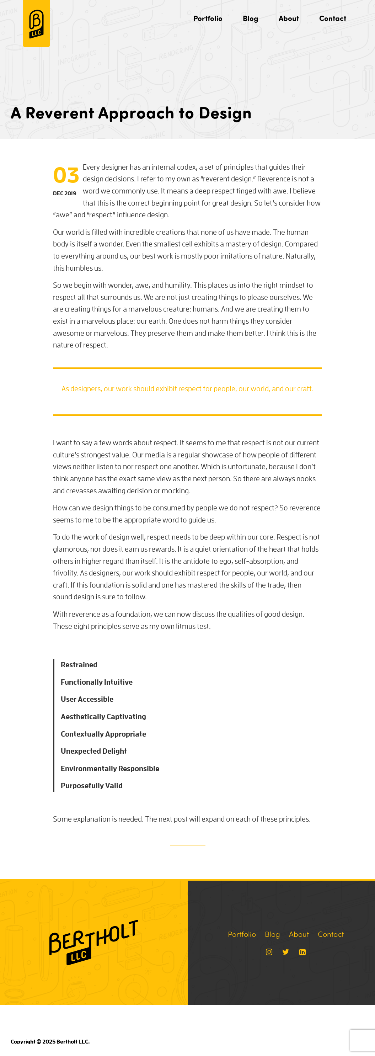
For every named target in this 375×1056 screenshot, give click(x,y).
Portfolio (208, 18)
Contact (332, 18)
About (289, 18)
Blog (250, 18)
